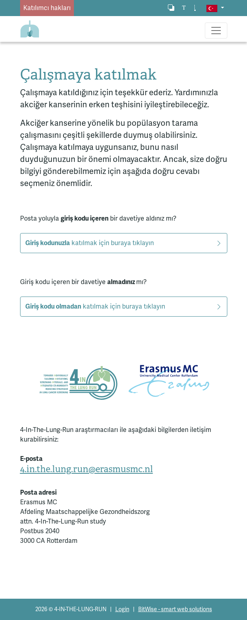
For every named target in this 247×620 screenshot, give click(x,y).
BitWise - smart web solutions (175, 609)
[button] (215, 8)
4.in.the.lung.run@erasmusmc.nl (86, 469)
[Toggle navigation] (216, 31)
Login (122, 609)
